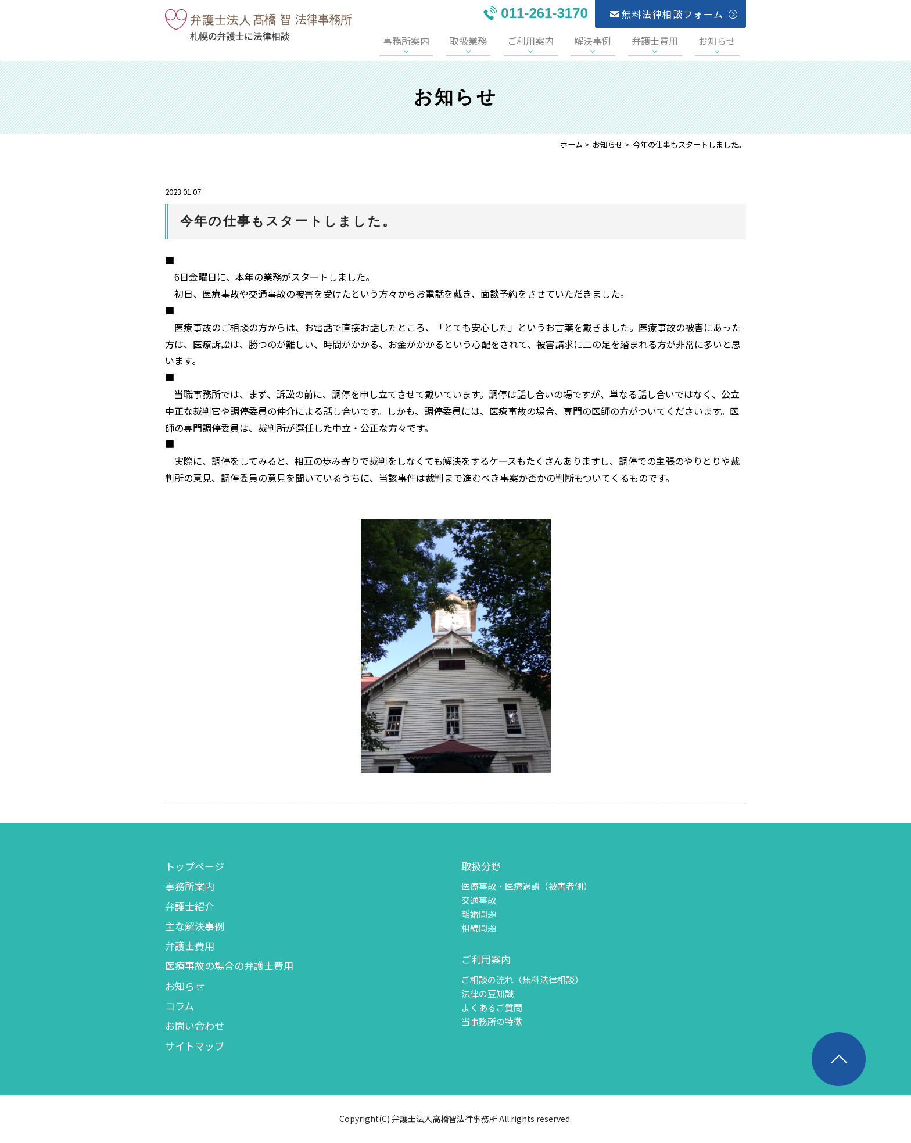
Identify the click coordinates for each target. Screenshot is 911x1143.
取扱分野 (481, 866)
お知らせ (721, 41)
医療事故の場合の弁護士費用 (229, 965)
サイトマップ (194, 1045)
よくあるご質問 (491, 1007)
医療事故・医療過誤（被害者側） (526, 886)
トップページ (194, 866)
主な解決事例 (194, 926)
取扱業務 (501, 41)
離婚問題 (478, 914)
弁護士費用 (666, 41)
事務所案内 (447, 41)
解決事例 (611, 41)
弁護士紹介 (189, 906)
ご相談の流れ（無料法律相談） (522, 979)
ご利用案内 (556, 41)
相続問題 (478, 928)
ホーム (571, 144)
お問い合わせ (194, 1025)
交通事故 (478, 900)
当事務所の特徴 (491, 1021)
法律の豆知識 (487, 993)
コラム (179, 1005)
